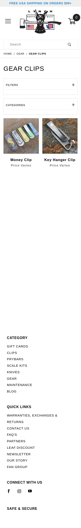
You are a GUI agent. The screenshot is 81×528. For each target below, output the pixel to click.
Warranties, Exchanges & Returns (32, 419)
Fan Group (17, 467)
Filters (40, 85)
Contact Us (18, 428)
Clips (12, 353)
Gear (12, 378)
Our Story (17, 460)
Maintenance (19, 385)
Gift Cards (17, 346)
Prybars (15, 359)
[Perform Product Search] (69, 44)
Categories (40, 105)
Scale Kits (17, 365)
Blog (12, 391)
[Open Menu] (8, 21)
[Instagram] (21, 493)
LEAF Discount (21, 447)
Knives (13, 372)
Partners (16, 441)
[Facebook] (10, 493)
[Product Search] (33, 44)
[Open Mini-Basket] (73, 21)
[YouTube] (32, 493)
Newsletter (19, 454)
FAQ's (12, 434)
